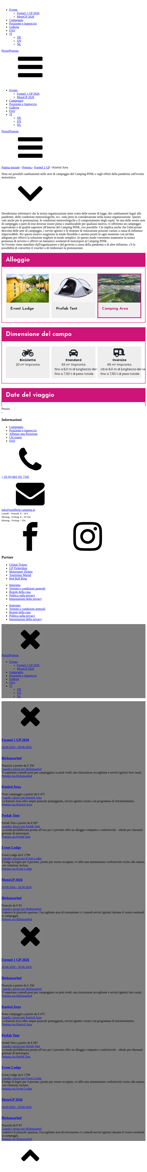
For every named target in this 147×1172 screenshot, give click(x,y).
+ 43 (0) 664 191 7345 (15, 476)
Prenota (27, 167)
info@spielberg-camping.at (18, 509)
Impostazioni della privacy (25, 598)
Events (13, 9)
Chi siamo (15, 437)
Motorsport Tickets (21, 571)
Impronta (14, 585)
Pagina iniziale (11, 167)
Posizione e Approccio (23, 23)
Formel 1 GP (42, 167)
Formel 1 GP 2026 (28, 13)
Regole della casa (20, 592)
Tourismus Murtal (20, 575)
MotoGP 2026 (25, 16)
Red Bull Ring (18, 578)
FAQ (12, 30)
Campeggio (16, 20)
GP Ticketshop (18, 568)
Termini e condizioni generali (27, 588)
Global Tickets (18, 564)
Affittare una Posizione (23, 433)
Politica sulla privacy (22, 595)
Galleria (14, 27)
